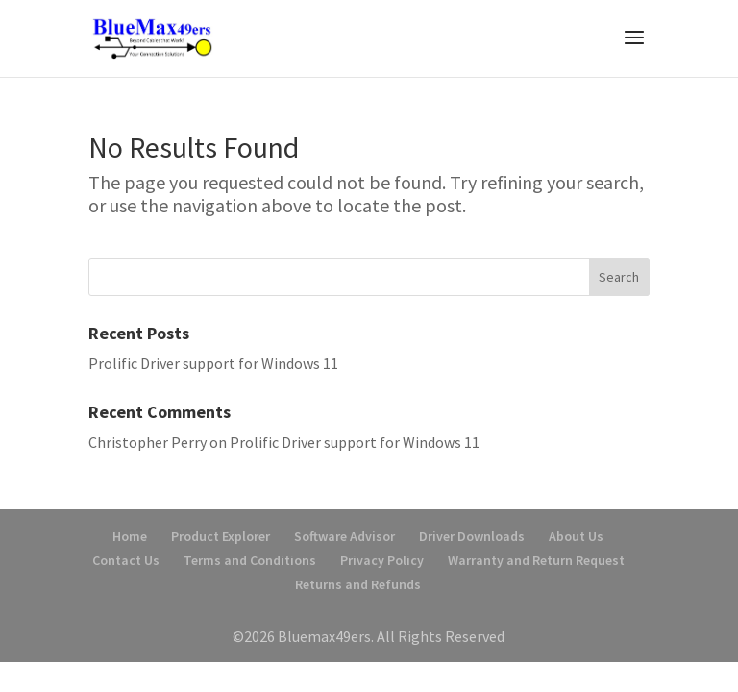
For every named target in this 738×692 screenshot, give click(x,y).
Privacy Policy (382, 560)
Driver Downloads (472, 536)
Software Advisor (344, 536)
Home (129, 536)
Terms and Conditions (250, 560)
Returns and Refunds (358, 584)
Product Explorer (220, 536)
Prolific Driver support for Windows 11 (213, 363)
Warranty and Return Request (536, 560)
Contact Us (126, 560)
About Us (576, 536)
